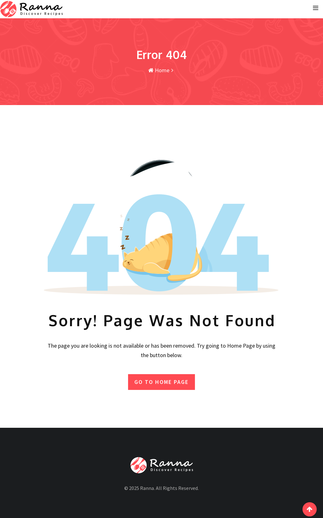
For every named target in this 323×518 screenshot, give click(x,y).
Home (158, 70)
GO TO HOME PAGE (161, 382)
